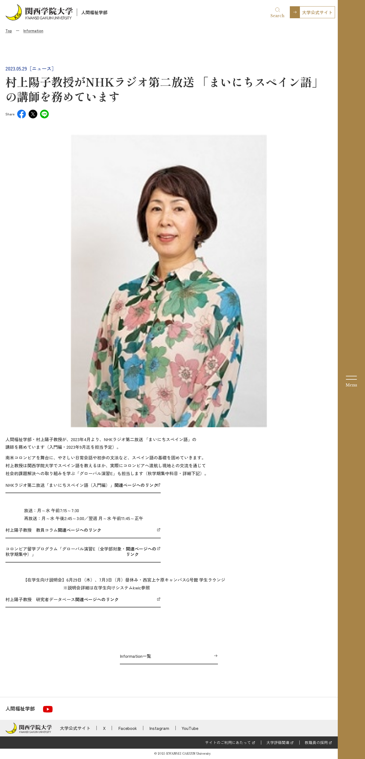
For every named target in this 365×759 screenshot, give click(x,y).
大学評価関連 (277, 742)
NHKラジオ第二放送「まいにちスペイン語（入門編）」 (81, 485)
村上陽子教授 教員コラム (53, 530)
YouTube (190, 728)
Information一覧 (135, 656)
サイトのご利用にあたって (228, 742)
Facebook (127, 728)
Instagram (159, 728)
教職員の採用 (316, 742)
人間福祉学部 (94, 12)
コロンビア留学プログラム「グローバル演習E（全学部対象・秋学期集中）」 (83, 551)
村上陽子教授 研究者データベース (62, 599)
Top (8, 30)
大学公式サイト (317, 12)
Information (33, 30)
